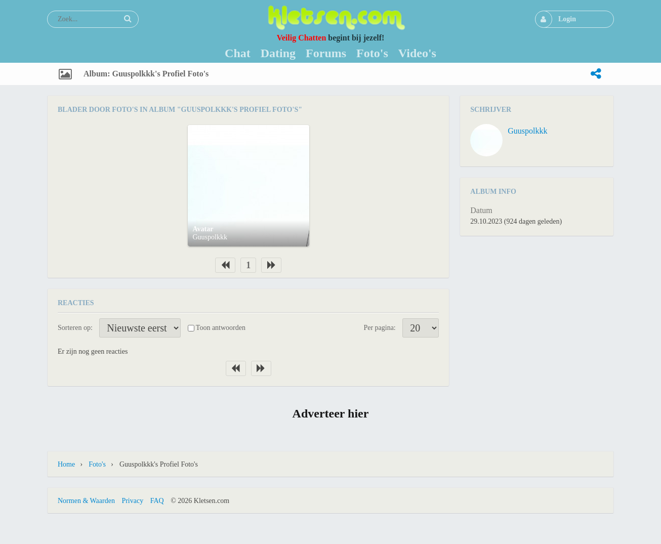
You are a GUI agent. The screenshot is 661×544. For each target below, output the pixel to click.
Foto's (97, 464)
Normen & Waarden (86, 501)
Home (66, 464)
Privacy (132, 501)
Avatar (203, 229)
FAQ (157, 501)
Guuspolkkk (210, 237)
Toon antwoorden (220, 327)
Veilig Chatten (301, 37)
